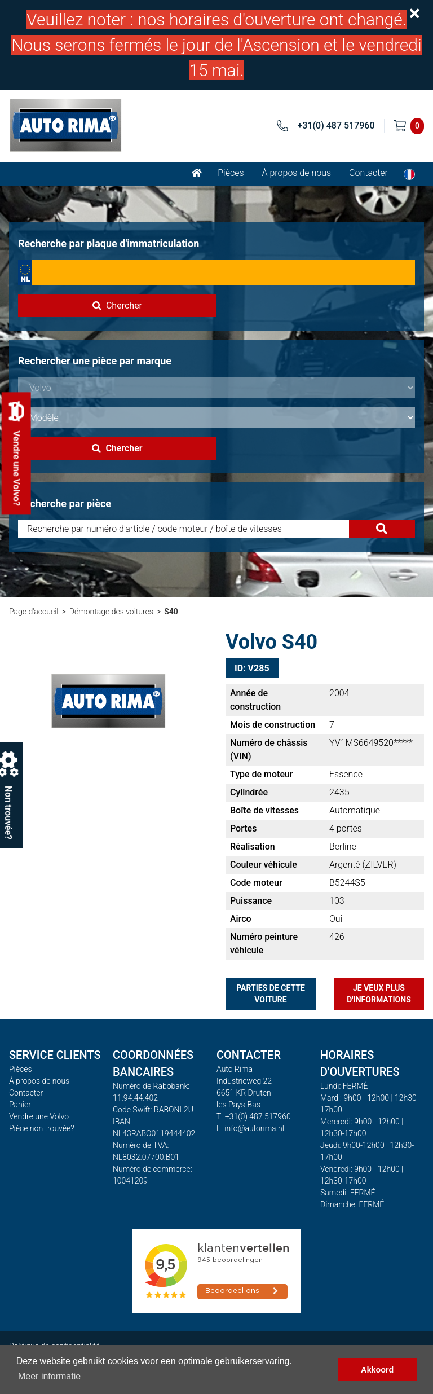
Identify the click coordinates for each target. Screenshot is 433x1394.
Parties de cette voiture (270, 993)
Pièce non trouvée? (41, 1128)
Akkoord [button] (377, 1369)
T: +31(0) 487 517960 (253, 1116)
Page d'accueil (33, 611)
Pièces (231, 173)
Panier (20, 1104)
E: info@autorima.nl (250, 1128)
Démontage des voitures (111, 611)
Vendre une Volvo (39, 1116)
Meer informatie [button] (49, 1376)
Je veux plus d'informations (379, 993)
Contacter (368, 173)
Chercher (117, 305)
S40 (171, 611)
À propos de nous (297, 173)
